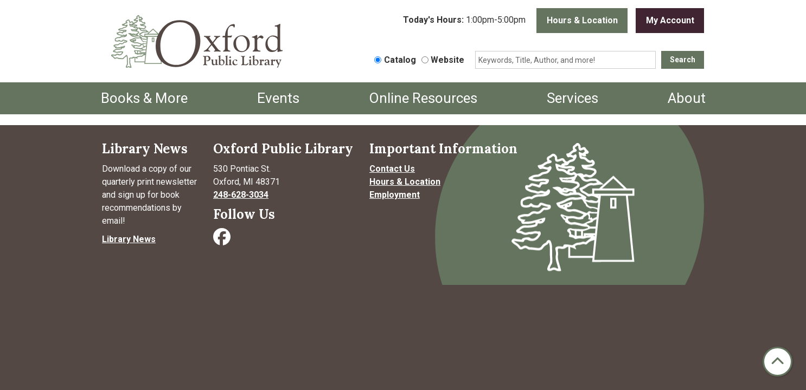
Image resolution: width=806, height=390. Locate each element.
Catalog (400, 60)
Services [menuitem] (572, 98)
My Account (670, 20)
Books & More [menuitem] (144, 98)
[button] (464, 20)
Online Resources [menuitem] (423, 98)
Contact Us (392, 169)
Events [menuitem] (278, 98)
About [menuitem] (687, 98)
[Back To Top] (777, 361)
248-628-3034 (240, 195)
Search (682, 59)
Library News (129, 239)
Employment (394, 195)
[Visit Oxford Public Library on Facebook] (223, 240)
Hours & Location (582, 20)
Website (447, 60)
